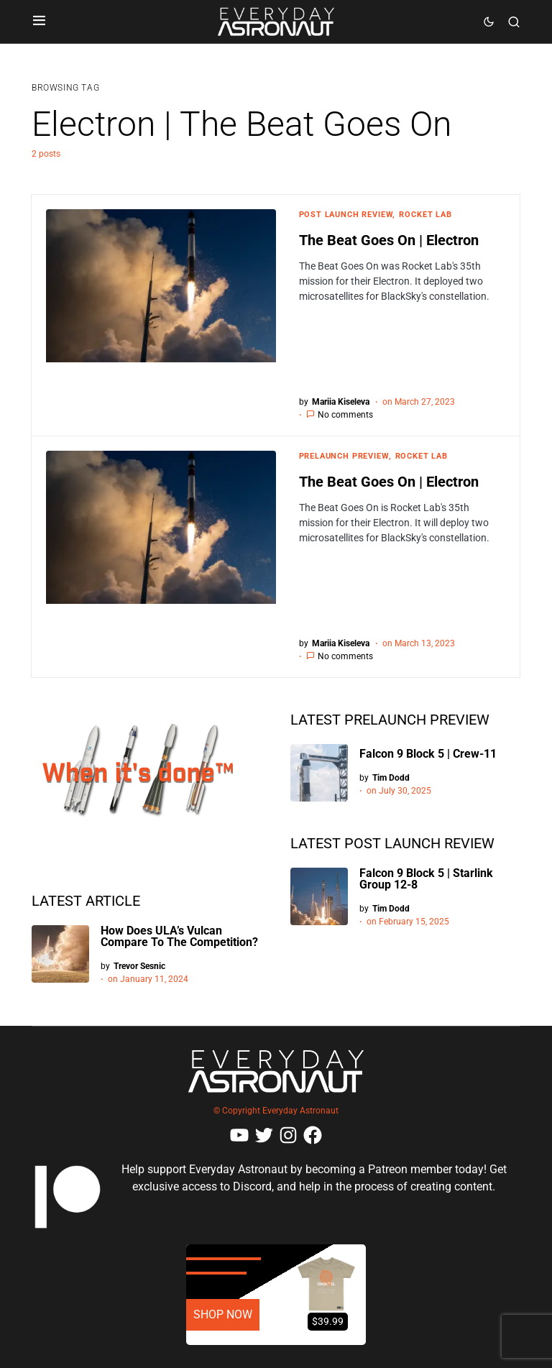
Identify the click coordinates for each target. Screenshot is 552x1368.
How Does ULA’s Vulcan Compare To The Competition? (179, 936)
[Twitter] (264, 1135)
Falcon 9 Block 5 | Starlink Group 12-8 (426, 878)
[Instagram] (288, 1135)
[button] (39, 21)
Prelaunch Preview (344, 456)
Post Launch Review (346, 214)
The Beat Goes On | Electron (389, 240)
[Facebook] (312, 1135)
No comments (345, 415)
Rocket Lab (425, 214)
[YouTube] (239, 1135)
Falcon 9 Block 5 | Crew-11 (428, 754)
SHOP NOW (222, 1314)
